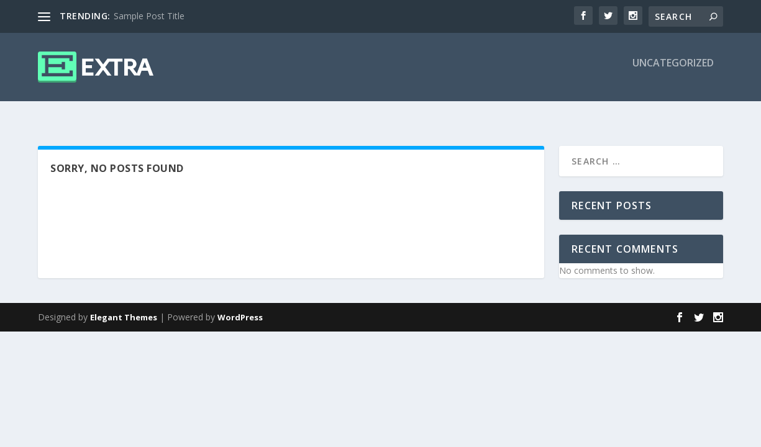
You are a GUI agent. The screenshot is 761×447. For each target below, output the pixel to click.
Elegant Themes (123, 306)
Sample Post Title (149, 16)
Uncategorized (673, 72)
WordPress (240, 306)
